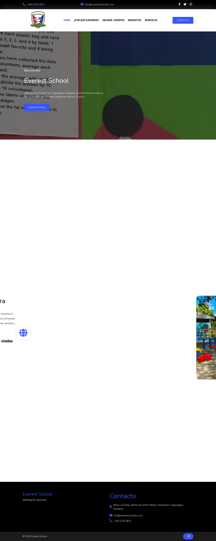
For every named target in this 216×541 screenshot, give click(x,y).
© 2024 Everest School (35, 536)
